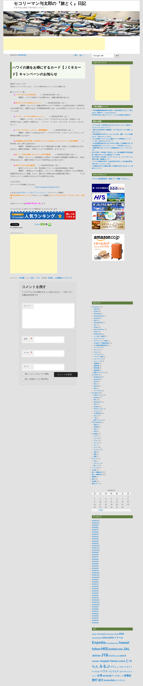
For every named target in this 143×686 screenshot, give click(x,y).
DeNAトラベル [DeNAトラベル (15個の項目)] (115, 637)
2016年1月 (95, 543)
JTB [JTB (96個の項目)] (104, 655)
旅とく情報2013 (97, 472)
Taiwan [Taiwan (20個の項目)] (114, 661)
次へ (82, 55)
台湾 (95, 452)
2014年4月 (95, 591)
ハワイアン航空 (98, 356)
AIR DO (96, 309)
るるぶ (96, 415)
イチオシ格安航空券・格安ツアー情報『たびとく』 (111, 179)
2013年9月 (95, 607)
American (97, 318)
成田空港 (96, 365)
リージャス (95, 467)
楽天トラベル (98, 420)
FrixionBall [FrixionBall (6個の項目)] (110, 643)
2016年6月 (95, 532)
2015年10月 (95, 550)
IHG (95, 384)
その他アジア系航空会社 (101, 343)
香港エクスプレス (99, 372)
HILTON (96, 379)
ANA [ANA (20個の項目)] (121, 633)
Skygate (96, 406)
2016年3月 (95, 539)
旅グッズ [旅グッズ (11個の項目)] (113, 676)
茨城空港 (96, 370)
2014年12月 (95, 573)
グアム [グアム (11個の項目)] (113, 667)
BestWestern (98, 377)
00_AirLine (95, 307)
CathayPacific (98, 322)
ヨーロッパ (97, 449)
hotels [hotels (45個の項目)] (113, 649)
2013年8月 (95, 609)
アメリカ (96, 438)
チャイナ (96, 350)
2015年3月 (95, 566)
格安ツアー (95, 483)
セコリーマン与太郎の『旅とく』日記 (50, 3)
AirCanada (97, 313)
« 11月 (100, 510)
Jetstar (96, 327)
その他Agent (98, 413)
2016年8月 (95, 527)
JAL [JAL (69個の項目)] (126, 649)
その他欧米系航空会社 (101, 345)
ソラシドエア (98, 347)
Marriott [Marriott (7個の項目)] (116, 656)
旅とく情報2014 (97, 474)
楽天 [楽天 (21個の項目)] (100, 680)
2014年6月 (95, 586)
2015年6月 (95, 559)
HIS (95, 400)
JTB (95, 404)
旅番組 (94, 477)
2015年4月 (95, 564)
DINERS (96, 427)
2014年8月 (95, 582)
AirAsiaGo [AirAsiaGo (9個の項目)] (101, 634)
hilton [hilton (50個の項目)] (96, 649)
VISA (95, 431)
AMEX (96, 424)
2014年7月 (95, 584)
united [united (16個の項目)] (121, 661)
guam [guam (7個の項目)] (116, 643)
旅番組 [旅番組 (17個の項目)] (127, 675)
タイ (95, 445)
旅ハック (96, 465)
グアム (96, 440)
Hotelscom (97, 402)
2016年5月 (95, 534)
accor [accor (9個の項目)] (94, 634)
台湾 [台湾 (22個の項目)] (99, 675)
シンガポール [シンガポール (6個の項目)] (121, 667)
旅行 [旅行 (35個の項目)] (95, 680)
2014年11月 (95, 575)
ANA (95, 320)
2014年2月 (95, 595)
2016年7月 (95, 530)
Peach (96, 331)
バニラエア (97, 354)
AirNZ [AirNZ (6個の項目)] (116, 634)
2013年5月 (95, 616)
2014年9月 (95, 579)
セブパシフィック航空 (101, 341)
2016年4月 (95, 536)
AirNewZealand (99, 316)
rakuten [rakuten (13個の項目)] (95, 661)
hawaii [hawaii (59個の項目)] (124, 642)
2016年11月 (95, 520)
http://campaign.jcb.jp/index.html (47, 187)
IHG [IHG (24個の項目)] (120, 649)
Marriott (96, 386)
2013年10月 (95, 604)
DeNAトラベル (98, 395)
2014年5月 (95, 588)
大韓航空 (96, 363)
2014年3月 (95, 593)
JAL (95, 325)
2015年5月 (95, 561)
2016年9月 (95, 525)
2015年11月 (95, 548)
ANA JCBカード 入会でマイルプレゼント (32, 193)
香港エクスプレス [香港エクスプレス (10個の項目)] (117, 680)
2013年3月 (95, 620)
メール (28, 353)
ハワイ (96, 447)
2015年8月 (95, 554)
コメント (27, 306)
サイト (26, 366)
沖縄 (95, 454)
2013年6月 (95, 613)
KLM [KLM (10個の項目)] (111, 656)
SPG (95, 388)
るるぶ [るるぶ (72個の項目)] (104, 666)
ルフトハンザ (98, 361)
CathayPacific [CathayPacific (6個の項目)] (97, 638)
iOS (95, 461)
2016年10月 (95, 523)
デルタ (96, 352)
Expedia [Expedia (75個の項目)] (99, 642)
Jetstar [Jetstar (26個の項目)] (96, 655)
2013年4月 (95, 618)
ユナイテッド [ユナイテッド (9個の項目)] (124, 672)
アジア (96, 436)
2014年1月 (95, 598)
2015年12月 (95, 545)
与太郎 (50, 278)
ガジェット (97, 463)
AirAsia (96, 311)
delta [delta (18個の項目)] (105, 637)
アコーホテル (98, 390)
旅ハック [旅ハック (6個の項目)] (120, 676)
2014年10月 (95, 577)
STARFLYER (98, 334)
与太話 (94, 470)
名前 (28, 339)
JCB (95, 429)
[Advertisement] (54, 44)
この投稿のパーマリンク (63, 278)
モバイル (94, 458)
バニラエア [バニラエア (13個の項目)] (113, 671)
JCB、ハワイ (35, 278)
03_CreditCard (96, 422)
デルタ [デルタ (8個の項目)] (96, 672)
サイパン (96, 443)
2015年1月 (95, 570)
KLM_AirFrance (99, 329)
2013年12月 (95, 600)
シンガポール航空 (99, 336)
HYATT (96, 381)
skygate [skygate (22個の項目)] (104, 661)
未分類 (21, 278)
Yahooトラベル (98, 409)
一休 (95, 418)
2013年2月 (95, 623)
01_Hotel (95, 375)
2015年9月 (95, 552)
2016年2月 (95, 541)
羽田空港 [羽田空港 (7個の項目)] (107, 680)
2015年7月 (95, 557)
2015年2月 (95, 568)
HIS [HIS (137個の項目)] (104, 648)
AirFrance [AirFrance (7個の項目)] (110, 634)
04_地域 (94, 434)
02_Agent (95, 393)
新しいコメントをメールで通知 (37, 374)
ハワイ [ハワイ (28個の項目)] (104, 671)
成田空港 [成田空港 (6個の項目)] (106, 676)
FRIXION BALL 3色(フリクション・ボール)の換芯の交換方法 (111, 115)
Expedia (96, 397)
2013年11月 (95, 602)
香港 (95, 456)
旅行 (93, 479)
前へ (75, 55)
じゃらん (96, 411)
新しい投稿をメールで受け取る (37, 379)
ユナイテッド (98, 359)
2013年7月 (95, 611)
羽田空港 (96, 368)
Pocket (37, 224)
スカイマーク (98, 338)
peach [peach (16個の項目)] (123, 655)
